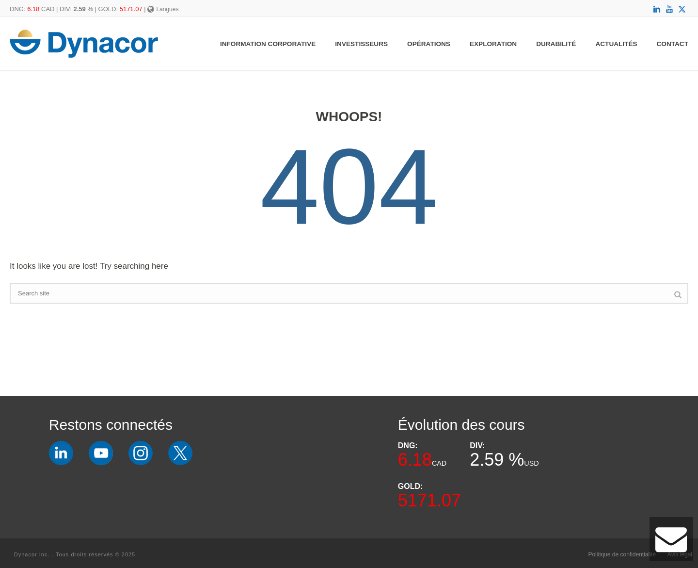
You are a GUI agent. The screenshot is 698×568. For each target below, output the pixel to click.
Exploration (493, 44)
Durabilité (556, 44)
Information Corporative (268, 44)
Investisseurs (361, 44)
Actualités (616, 44)
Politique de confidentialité (621, 554)
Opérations (428, 44)
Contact (672, 44)
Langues (163, 9)
